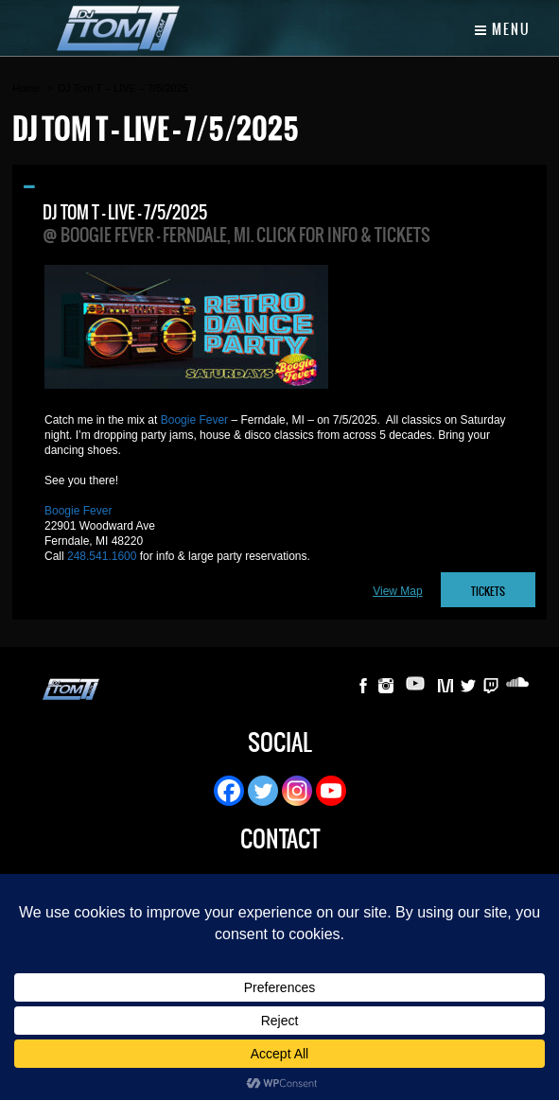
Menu (503, 29)
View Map (397, 591)
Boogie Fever (194, 420)
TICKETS (488, 592)
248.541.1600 (101, 556)
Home (26, 88)
